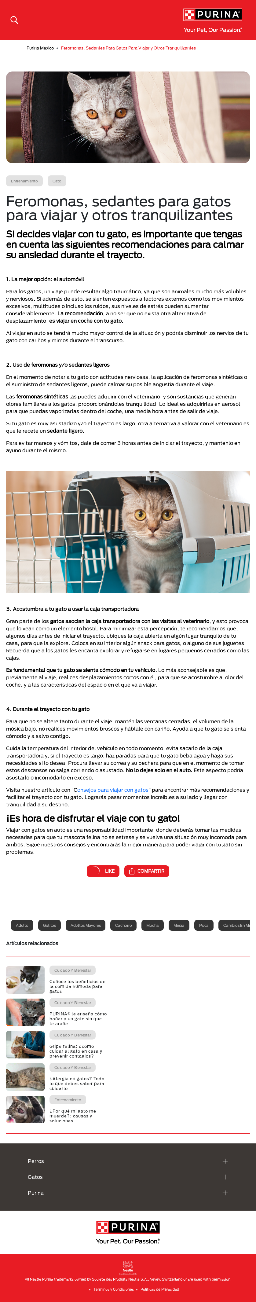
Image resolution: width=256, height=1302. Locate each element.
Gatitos (49, 925)
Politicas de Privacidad (160, 1289)
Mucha (152, 925)
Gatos (35, 1177)
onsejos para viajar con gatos (112, 790)
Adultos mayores (86, 925)
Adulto (22, 925)
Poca (204, 925)
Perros (36, 1161)
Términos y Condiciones (113, 1289)
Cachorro (123, 925)
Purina (36, 1193)
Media (179, 925)
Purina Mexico (40, 48)
